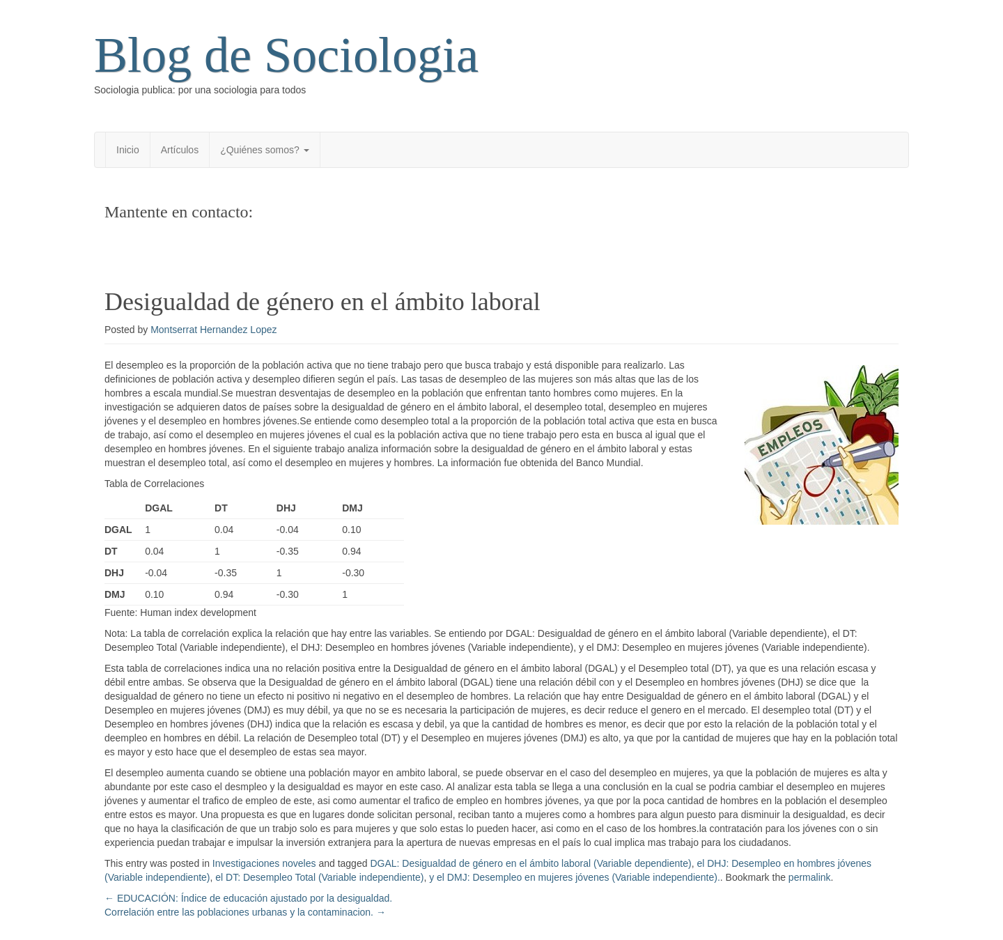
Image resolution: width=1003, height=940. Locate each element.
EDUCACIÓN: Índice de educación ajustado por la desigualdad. (248, 898)
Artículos (180, 149)
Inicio (127, 149)
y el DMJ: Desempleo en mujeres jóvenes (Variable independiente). (574, 877)
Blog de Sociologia (286, 55)
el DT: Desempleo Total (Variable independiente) (319, 877)
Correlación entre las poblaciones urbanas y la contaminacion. (245, 912)
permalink (809, 877)
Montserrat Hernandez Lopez (213, 329)
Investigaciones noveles (264, 863)
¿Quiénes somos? (264, 149)
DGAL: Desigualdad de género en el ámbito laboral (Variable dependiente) (530, 863)
